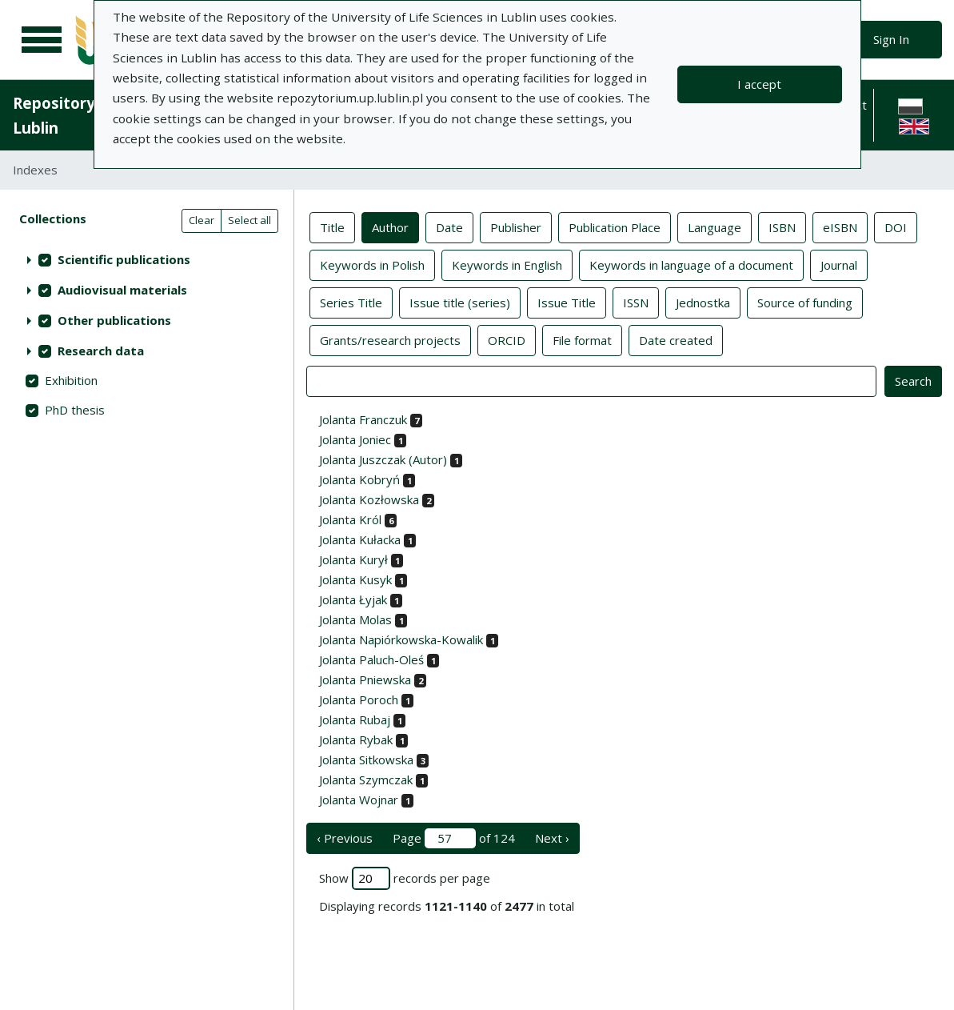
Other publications (114, 320)
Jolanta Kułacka (360, 539)
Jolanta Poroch (358, 699)
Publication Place (615, 226)
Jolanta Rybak (356, 739)
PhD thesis (75, 410)
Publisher (515, 226)
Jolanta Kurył (353, 559)
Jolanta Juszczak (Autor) (383, 459)
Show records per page (404, 878)
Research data (101, 351)
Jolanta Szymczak (366, 780)
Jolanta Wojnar (358, 800)
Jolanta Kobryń (359, 479)
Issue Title (566, 302)
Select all (249, 220)
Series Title (351, 302)
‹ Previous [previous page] (345, 838)
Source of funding (804, 302)
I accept (759, 84)
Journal (838, 264)
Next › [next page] (552, 838)
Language (714, 226)
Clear (201, 220)
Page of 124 (454, 838)
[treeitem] (146, 259)
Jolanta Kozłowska (369, 499)
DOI (895, 226)
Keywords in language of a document (691, 264)
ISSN (636, 302)
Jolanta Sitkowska (366, 759)
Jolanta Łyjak (353, 599)
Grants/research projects (390, 339)
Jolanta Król (350, 519)
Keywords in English (507, 264)
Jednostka (703, 302)
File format (582, 339)
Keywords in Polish (372, 264)
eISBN (840, 226)
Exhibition (71, 380)
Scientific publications (124, 259)
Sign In (891, 39)
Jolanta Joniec (355, 439)
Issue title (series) (459, 302)
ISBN (782, 226)
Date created (676, 339)
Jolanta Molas (355, 619)
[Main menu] (41, 40)
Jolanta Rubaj (354, 719)
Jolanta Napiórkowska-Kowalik (401, 639)
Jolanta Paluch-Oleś (371, 659)
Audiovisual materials (122, 290)
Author (390, 226)
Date (449, 226)
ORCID (506, 339)
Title (332, 226)
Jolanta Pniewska (365, 679)
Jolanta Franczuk (363, 419)
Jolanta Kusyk (355, 579)
